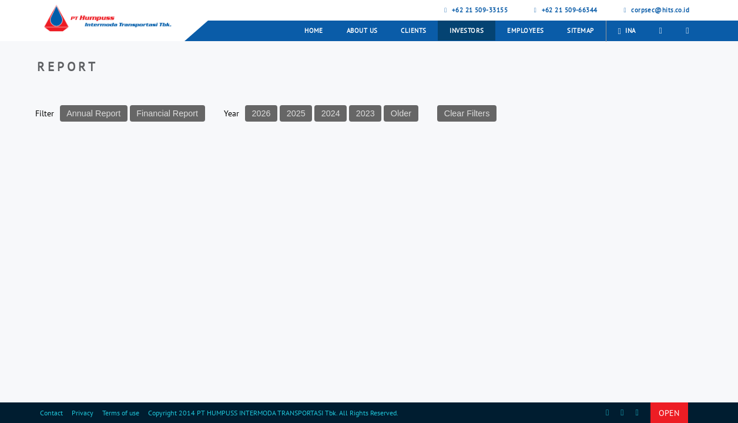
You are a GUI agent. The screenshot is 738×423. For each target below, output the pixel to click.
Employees (525, 30)
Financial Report (167, 113)
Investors (466, 30)
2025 (296, 113)
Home (313, 30)
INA (627, 31)
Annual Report (93, 113)
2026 (261, 113)
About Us (362, 30)
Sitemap (580, 30)
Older (401, 113)
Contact (51, 412)
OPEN (669, 412)
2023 (365, 113)
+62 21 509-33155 (474, 10)
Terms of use (120, 412)
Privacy (82, 412)
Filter (44, 113)
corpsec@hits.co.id (655, 10)
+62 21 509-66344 (564, 10)
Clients (413, 30)
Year (231, 113)
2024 (330, 113)
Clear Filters (467, 113)
